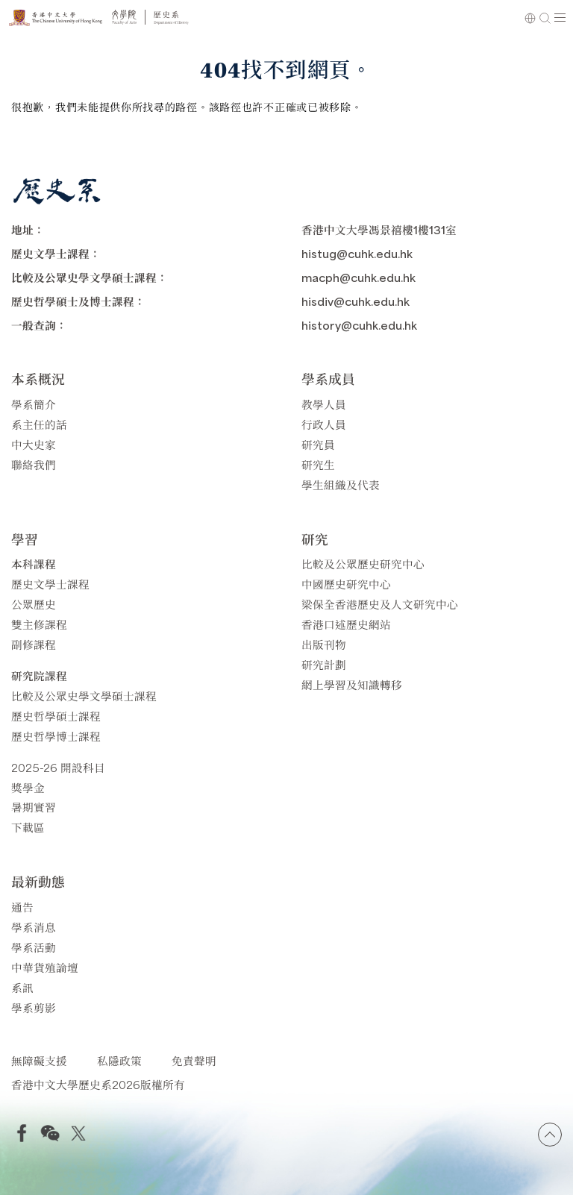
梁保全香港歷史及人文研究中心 (379, 604)
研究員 (318, 444)
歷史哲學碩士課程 (56, 716)
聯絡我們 (33, 464)
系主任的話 (39, 424)
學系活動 (33, 947)
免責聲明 (194, 1060)
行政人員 (323, 424)
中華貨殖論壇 (44, 967)
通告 (22, 907)
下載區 (28, 827)
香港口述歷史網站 (346, 624)
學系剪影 (33, 1007)
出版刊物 (323, 644)
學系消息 (33, 927)
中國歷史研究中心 (346, 584)
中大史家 (33, 444)
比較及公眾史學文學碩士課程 (84, 696)
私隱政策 (119, 1060)
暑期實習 (33, 807)
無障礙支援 (39, 1060)
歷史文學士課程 (50, 584)
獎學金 (28, 787)
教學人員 (323, 404)
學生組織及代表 (340, 484)
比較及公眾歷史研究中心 (363, 563)
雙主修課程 (39, 624)
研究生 (318, 464)
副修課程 (33, 644)
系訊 (22, 987)
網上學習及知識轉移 (351, 684)
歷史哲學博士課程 (56, 736)
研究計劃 (323, 664)
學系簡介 (33, 404)
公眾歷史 (33, 604)
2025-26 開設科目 (58, 767)
